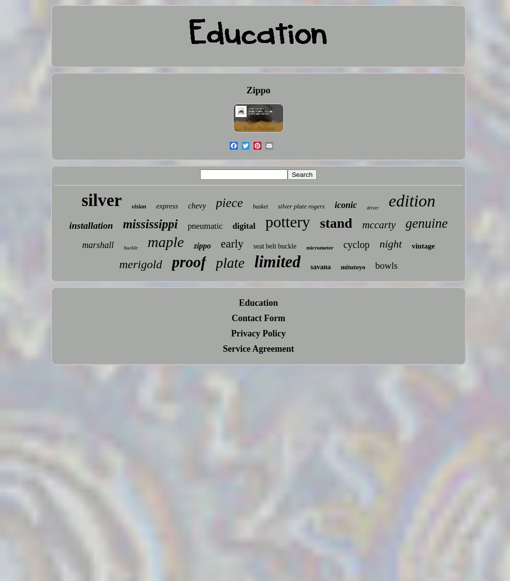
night (391, 244)
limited (278, 262)
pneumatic (205, 226)
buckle (131, 247)
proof (189, 262)
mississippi (150, 224)
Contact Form (258, 318)
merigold (140, 264)
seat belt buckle (275, 246)
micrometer (320, 247)
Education (258, 303)
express (167, 206)
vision (139, 206)
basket (260, 206)
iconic (346, 205)
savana (320, 267)
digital (244, 226)
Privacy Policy (258, 333)
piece (229, 203)
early (232, 244)
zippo (202, 246)
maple (166, 242)
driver (373, 207)
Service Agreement (258, 349)
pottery (287, 222)
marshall (98, 245)
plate (230, 263)
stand (336, 223)
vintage (423, 246)
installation (91, 225)
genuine (427, 223)
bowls (386, 265)
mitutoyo (353, 267)
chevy (197, 206)
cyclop (356, 244)
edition (412, 201)
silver (102, 200)
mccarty (379, 225)
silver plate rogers (301, 206)
